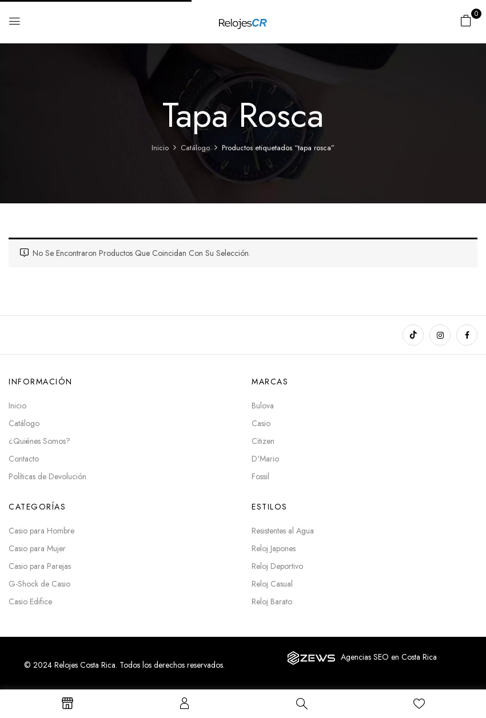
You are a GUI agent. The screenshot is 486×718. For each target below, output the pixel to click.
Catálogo (195, 147)
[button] (466, 20)
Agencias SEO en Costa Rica (389, 657)
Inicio (160, 147)
